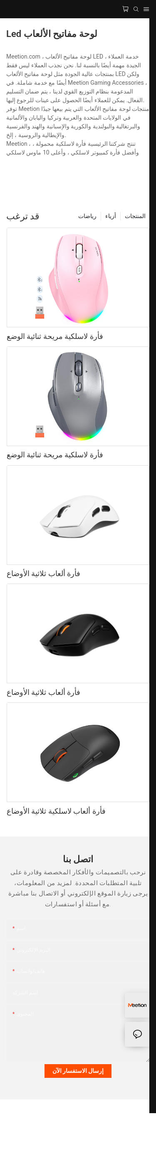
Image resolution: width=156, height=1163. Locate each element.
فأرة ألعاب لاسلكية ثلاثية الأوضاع (56, 811)
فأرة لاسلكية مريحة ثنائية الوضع (55, 336)
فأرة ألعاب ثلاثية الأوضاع (43, 573)
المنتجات (135, 216)
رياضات (87, 216)
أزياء (110, 216)
